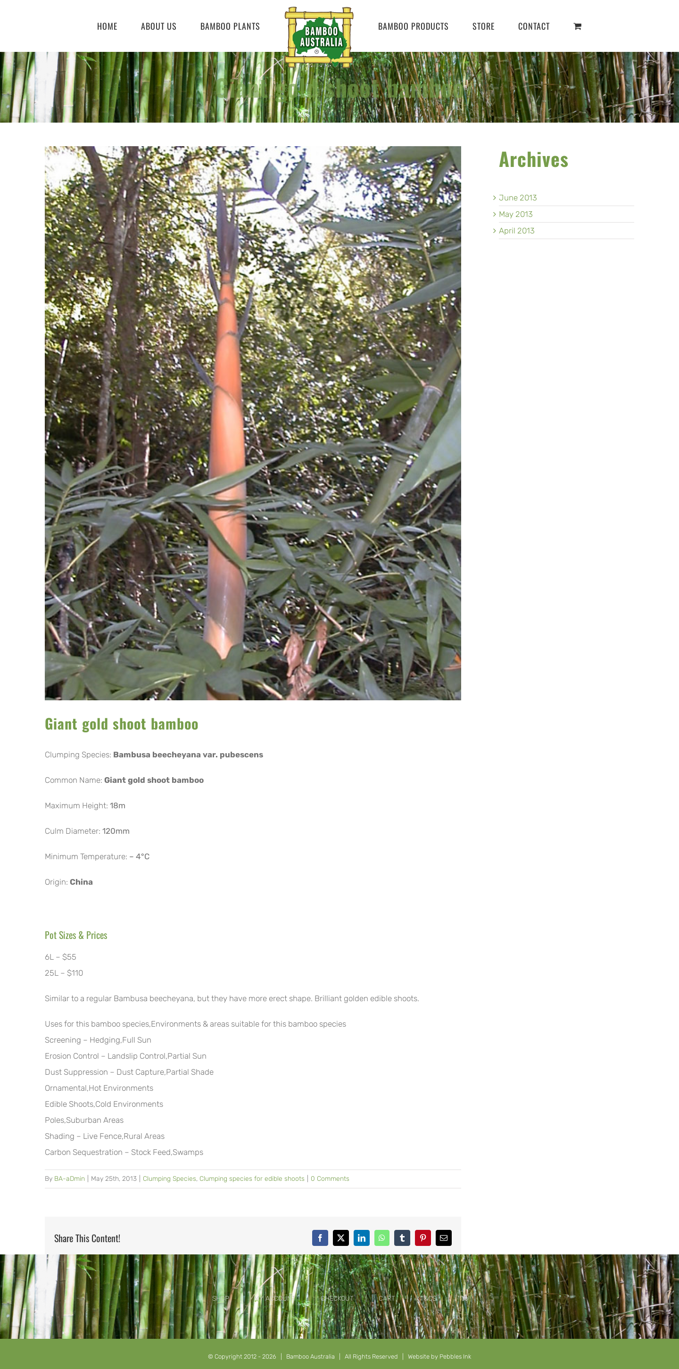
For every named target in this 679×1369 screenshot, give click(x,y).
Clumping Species (169, 1179)
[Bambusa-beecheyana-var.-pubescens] (253, 423)
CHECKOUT (337, 1298)
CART (387, 1298)
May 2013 (516, 214)
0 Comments (330, 1179)
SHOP (220, 1298)
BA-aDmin (69, 1179)
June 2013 (518, 197)
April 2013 (517, 230)
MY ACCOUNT (275, 1298)
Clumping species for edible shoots (252, 1179)
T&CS (428, 1298)
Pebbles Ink (455, 1356)
